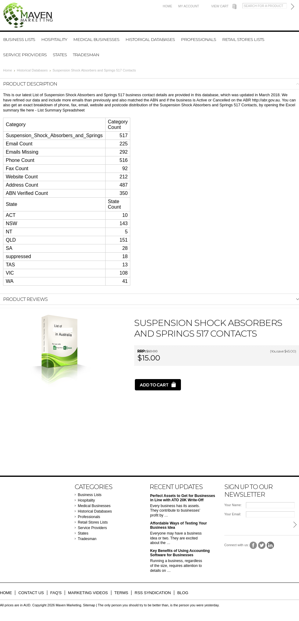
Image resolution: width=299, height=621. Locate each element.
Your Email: (232, 514)
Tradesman (86, 54)
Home (167, 6)
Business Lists (19, 39)
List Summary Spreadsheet (61, 110)
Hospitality (54, 39)
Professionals (198, 39)
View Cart (220, 6)
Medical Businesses (96, 39)
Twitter (262, 545)
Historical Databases (150, 39)
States (60, 54)
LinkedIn (270, 545)
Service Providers (25, 54)
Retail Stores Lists (243, 39)
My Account (188, 6)
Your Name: (233, 505)
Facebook (253, 545)
